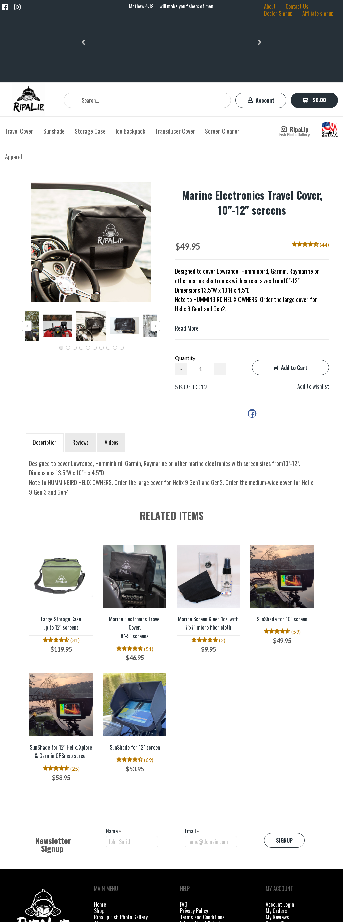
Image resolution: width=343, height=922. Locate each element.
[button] (84, 6)
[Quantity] (200, 303)
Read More (187, 261)
